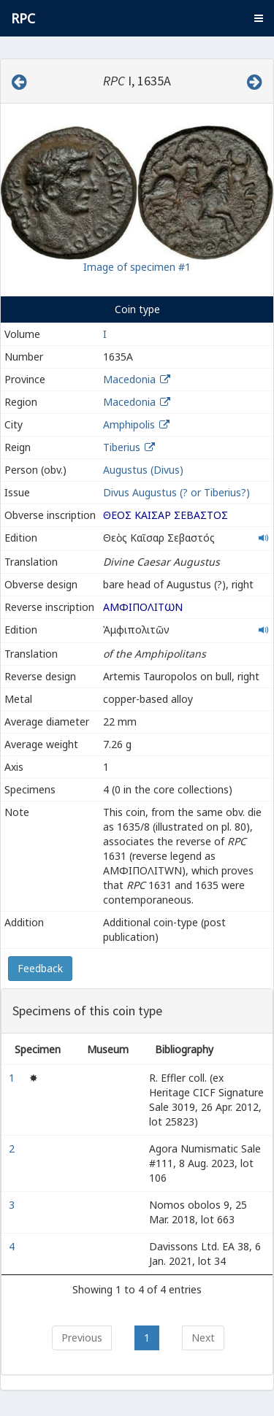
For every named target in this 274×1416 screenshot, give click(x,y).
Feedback (40, 968)
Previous (81, 1337)
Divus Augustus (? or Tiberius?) (176, 492)
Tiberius (121, 447)
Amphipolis (129, 424)
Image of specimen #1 (137, 267)
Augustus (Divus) (143, 470)
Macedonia (129, 379)
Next (203, 1337)
